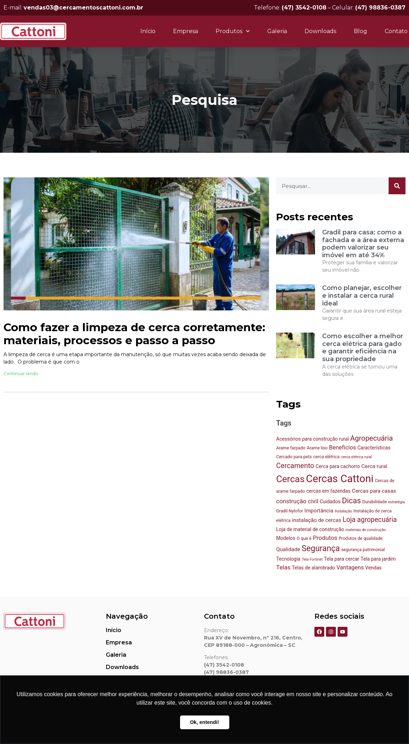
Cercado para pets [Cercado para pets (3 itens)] (294, 456)
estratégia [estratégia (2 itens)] (396, 502)
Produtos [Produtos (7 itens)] (325, 537)
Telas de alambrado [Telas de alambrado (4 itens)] (313, 567)
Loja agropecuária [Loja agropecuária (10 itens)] (370, 520)
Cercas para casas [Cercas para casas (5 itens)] (374, 491)
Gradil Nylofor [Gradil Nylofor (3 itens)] (289, 510)
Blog (360, 31)
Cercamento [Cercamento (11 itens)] (295, 466)
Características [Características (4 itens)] (373, 447)
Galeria (277, 31)
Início (147, 31)
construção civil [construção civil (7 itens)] (297, 501)
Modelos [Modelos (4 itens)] (285, 538)
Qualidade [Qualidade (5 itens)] (288, 549)
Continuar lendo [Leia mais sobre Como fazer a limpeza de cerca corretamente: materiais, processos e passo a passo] (21, 373)
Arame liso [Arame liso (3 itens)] (317, 447)
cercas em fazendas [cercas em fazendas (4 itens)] (328, 491)
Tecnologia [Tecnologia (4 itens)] (288, 559)
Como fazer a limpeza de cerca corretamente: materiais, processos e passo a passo (134, 334)
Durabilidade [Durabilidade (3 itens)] (374, 501)
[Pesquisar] (397, 185)
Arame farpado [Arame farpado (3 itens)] (290, 447)
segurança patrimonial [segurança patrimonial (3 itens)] (363, 549)
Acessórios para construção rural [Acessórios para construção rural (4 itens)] (312, 439)
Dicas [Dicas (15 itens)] (351, 500)
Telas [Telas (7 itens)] (283, 567)
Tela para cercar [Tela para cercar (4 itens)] (341, 559)
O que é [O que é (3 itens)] (304, 538)
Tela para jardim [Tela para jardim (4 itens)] (378, 559)
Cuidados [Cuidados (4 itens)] (330, 501)
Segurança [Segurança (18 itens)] (321, 548)
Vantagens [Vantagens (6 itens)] (350, 567)
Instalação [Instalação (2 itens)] (343, 511)
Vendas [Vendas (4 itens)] (373, 567)
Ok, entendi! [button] (204, 722)
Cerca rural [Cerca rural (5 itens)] (375, 466)
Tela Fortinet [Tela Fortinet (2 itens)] (312, 559)
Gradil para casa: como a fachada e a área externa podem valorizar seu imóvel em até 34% (363, 243)
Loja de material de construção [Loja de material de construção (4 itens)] (310, 529)
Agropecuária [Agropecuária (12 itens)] (371, 438)
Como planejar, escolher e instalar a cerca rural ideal (362, 295)
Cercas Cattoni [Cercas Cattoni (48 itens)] (339, 479)
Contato (396, 31)
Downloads (320, 31)
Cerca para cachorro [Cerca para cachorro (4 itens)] (337, 466)
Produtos (233, 31)
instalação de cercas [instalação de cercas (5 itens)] (316, 520)
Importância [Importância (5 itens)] (319, 510)
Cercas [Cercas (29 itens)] (290, 479)
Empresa (185, 31)
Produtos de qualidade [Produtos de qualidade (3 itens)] (361, 538)
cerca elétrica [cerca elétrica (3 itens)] (326, 456)
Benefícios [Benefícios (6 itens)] (342, 447)
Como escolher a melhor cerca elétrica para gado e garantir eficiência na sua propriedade (362, 347)
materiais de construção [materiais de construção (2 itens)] (365, 530)
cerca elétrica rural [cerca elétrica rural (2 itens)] (356, 457)
